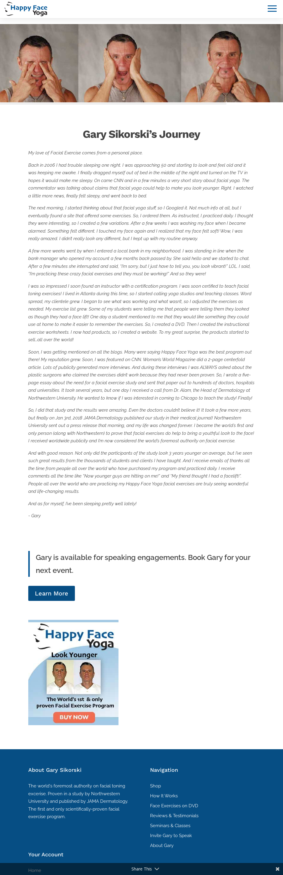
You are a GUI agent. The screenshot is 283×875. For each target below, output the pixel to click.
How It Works (164, 796)
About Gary (162, 845)
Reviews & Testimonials (174, 815)
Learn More (51, 593)
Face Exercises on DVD (174, 806)
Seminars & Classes (170, 825)
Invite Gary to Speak (171, 835)
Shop (155, 786)
